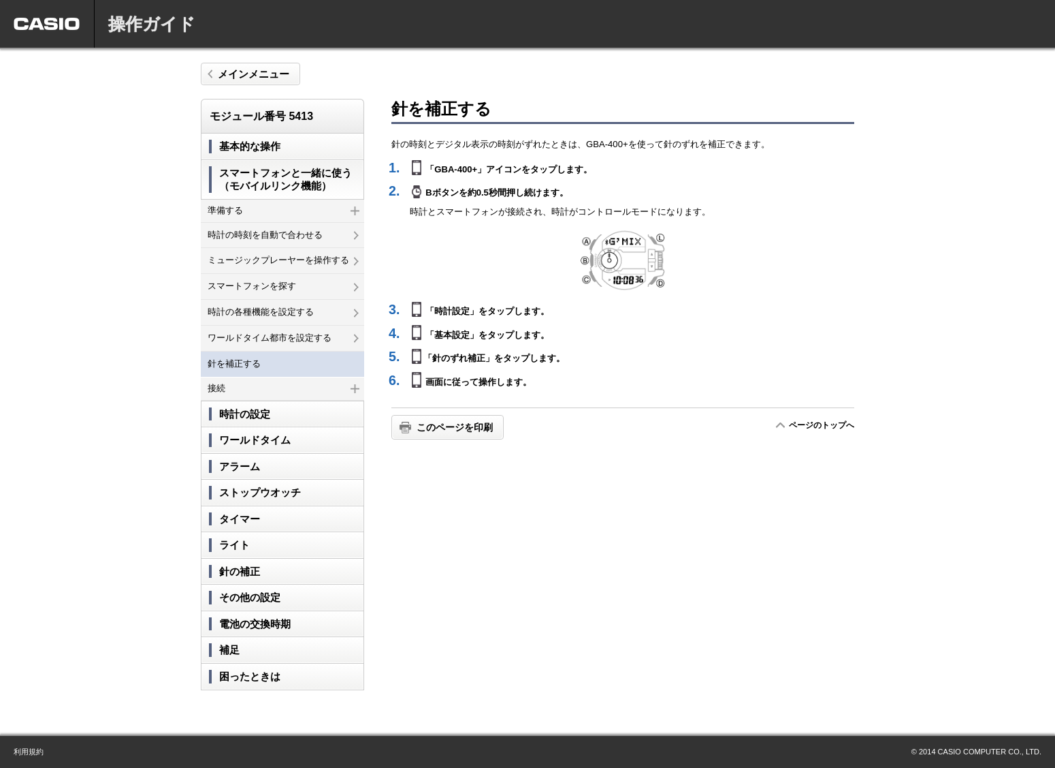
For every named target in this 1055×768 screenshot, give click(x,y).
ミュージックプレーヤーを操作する (283, 260)
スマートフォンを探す (283, 286)
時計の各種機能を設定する (283, 312)
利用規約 (29, 752)
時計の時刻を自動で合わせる (283, 235)
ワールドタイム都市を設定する (283, 338)
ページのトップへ (821, 425)
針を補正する (234, 363)
